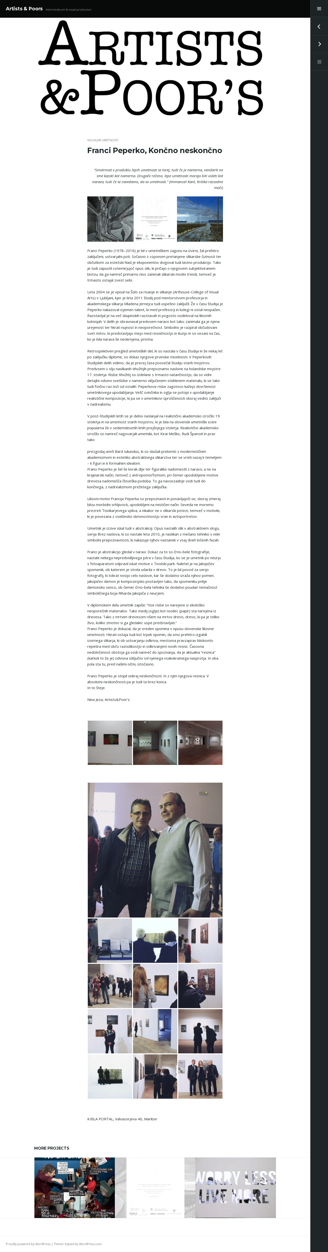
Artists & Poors (24, 9)
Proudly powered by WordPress (28, 1244)
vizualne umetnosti (102, 140)
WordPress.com (90, 1244)
